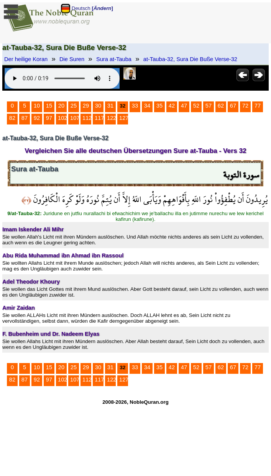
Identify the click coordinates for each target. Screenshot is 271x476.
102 (62, 118)
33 (135, 106)
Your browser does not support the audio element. (62, 78)
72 (245, 106)
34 (147, 106)
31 (110, 106)
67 (233, 106)
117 (99, 118)
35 (159, 106)
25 (74, 106)
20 (61, 106)
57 (208, 106)
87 (24, 118)
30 (98, 106)
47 (184, 106)
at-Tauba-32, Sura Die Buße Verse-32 (190, 59)
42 (172, 106)
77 (258, 106)
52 (196, 106)
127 (123, 118)
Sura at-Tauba (113, 59)
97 (49, 118)
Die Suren (71, 59)
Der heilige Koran (26, 59)
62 (221, 106)
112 (87, 118)
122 (111, 118)
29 (86, 106)
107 (74, 118)
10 (37, 106)
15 (49, 106)
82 (12, 118)
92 (37, 118)
